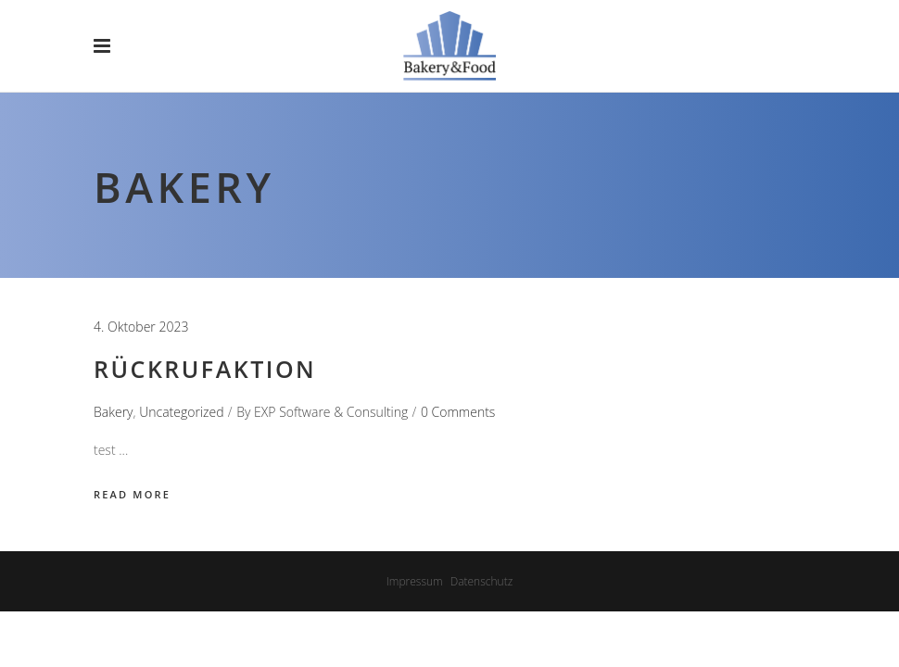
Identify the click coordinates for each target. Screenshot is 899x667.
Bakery (113, 412)
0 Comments (458, 412)
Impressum (414, 581)
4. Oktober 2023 (141, 326)
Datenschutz (481, 581)
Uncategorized (181, 412)
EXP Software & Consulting (331, 412)
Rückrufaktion (205, 368)
